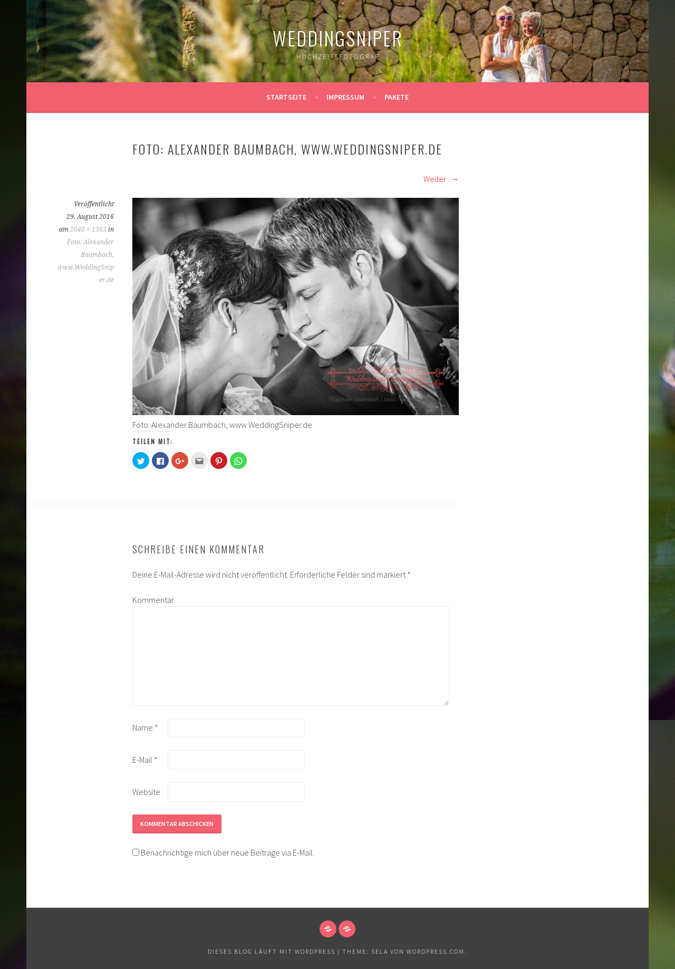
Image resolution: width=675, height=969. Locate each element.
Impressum (345, 97)
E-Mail (145, 759)
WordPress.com (436, 951)
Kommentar (149, 599)
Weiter (441, 179)
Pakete (396, 97)
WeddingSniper (338, 38)
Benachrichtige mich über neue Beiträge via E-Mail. (227, 852)
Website (146, 791)
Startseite (286, 97)
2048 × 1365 (88, 229)
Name (145, 727)
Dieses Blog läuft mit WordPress (271, 951)
